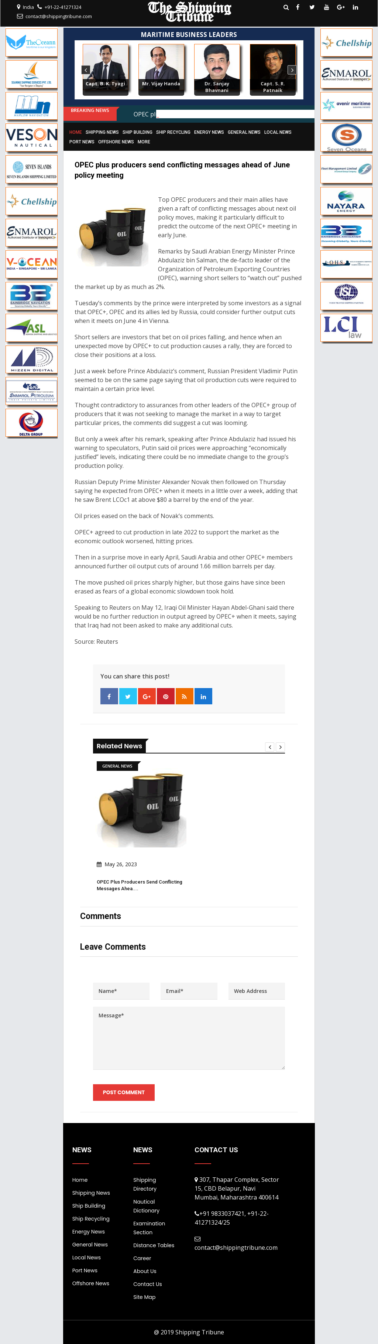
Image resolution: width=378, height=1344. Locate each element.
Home (75, 132)
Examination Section (149, 1228)
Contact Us (147, 1284)
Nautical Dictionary (146, 1206)
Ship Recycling (173, 132)
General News (244, 132)
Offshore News (116, 141)
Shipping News (102, 132)
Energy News (209, 132)
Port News (81, 141)
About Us (144, 1271)
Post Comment (124, 1092)
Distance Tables (153, 1245)
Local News (278, 132)
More (144, 141)
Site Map (144, 1297)
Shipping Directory (145, 1184)
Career (142, 1258)
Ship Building (137, 132)
